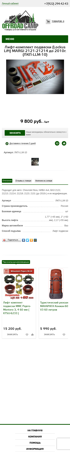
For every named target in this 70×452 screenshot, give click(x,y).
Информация (35, 449)
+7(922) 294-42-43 (56, 4)
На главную (35, 430)
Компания (35, 436)
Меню (10, 39)
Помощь (35, 443)
